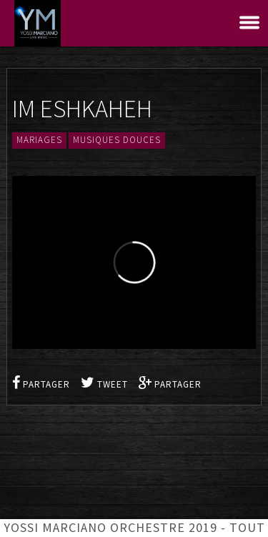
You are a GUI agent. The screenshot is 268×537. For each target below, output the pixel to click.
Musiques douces (117, 140)
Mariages (39, 140)
